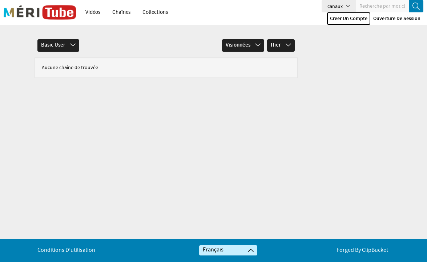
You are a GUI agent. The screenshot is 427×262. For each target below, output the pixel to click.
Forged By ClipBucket (362, 250)
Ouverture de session (396, 18)
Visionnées (243, 45)
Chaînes (121, 12)
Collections (155, 12)
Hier (281, 45)
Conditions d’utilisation (66, 250)
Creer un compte (348, 18)
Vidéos (92, 12)
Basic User (58, 45)
